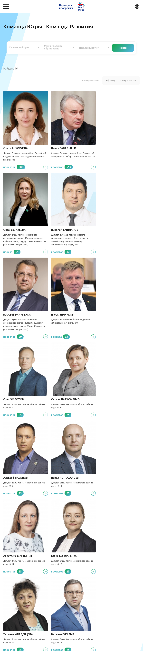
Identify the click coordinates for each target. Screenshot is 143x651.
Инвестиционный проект (95, 604)
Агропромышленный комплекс (20, 609)
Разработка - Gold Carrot (127, 646)
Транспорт (101, 590)
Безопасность (11, 595)
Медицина (32, 590)
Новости (58, 581)
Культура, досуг (50, 590)
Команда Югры (40, 581)
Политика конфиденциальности (71, 646)
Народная (66, 7)
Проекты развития (15, 581)
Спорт (6, 604)
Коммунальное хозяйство (77, 590)
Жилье (73, 604)
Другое (46, 609)
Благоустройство (13, 590)
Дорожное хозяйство (25, 604)
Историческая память (53, 604)
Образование (118, 590)
